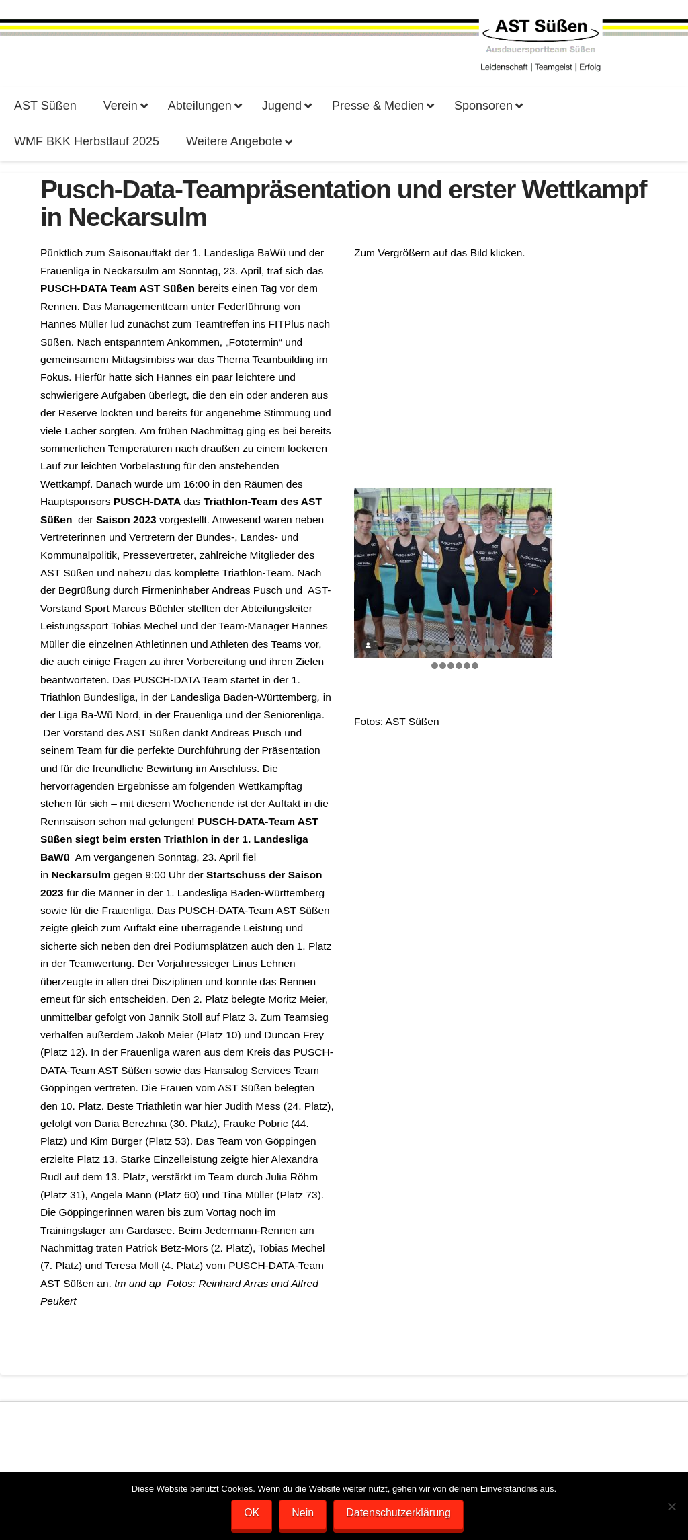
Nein (303, 1512)
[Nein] (671, 1506)
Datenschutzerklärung (398, 1512)
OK (251, 1512)
